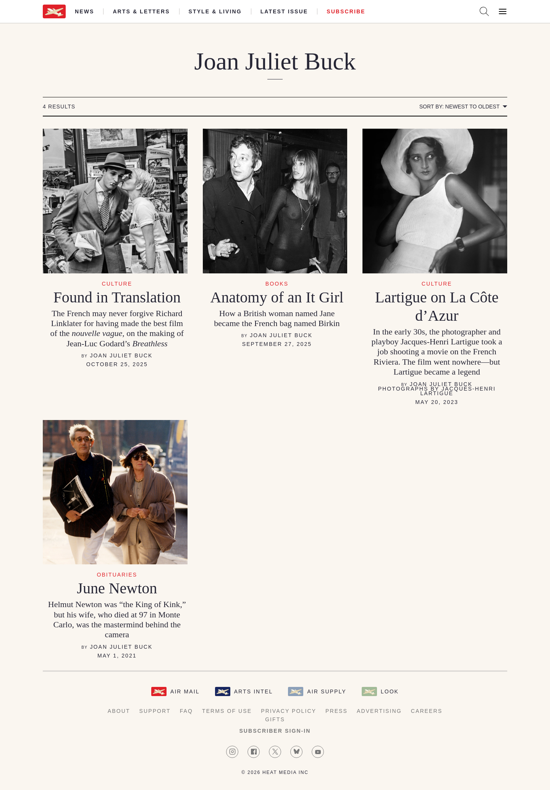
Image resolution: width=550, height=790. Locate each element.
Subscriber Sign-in (275, 730)
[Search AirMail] (484, 11)
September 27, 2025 (277, 344)
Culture (117, 284)
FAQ (186, 711)
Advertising (379, 711)
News (84, 11)
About (119, 711)
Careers (426, 711)
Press (336, 711)
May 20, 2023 (436, 402)
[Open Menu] (502, 11)
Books (276, 284)
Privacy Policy (288, 711)
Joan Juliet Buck (121, 355)
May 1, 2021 (117, 656)
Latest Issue (284, 11)
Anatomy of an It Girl (277, 297)
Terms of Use (227, 711)
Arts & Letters (141, 11)
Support (155, 711)
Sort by (459, 106)
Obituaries (117, 575)
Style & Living (215, 11)
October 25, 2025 (117, 364)
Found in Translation (117, 297)
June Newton (117, 588)
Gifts (275, 719)
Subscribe (346, 11)
